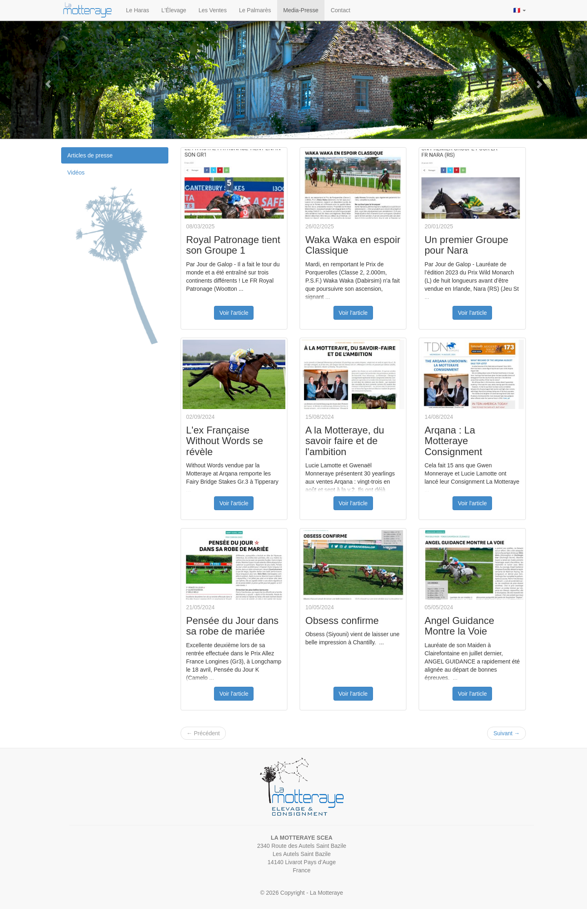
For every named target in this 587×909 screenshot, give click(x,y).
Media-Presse (300, 10)
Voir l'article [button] (233, 313)
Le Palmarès (255, 10)
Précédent (203, 733)
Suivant (506, 733)
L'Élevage (173, 10)
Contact (340, 10)
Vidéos (76, 172)
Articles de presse (90, 155)
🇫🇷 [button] (519, 10)
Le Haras (137, 10)
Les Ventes (213, 10)
